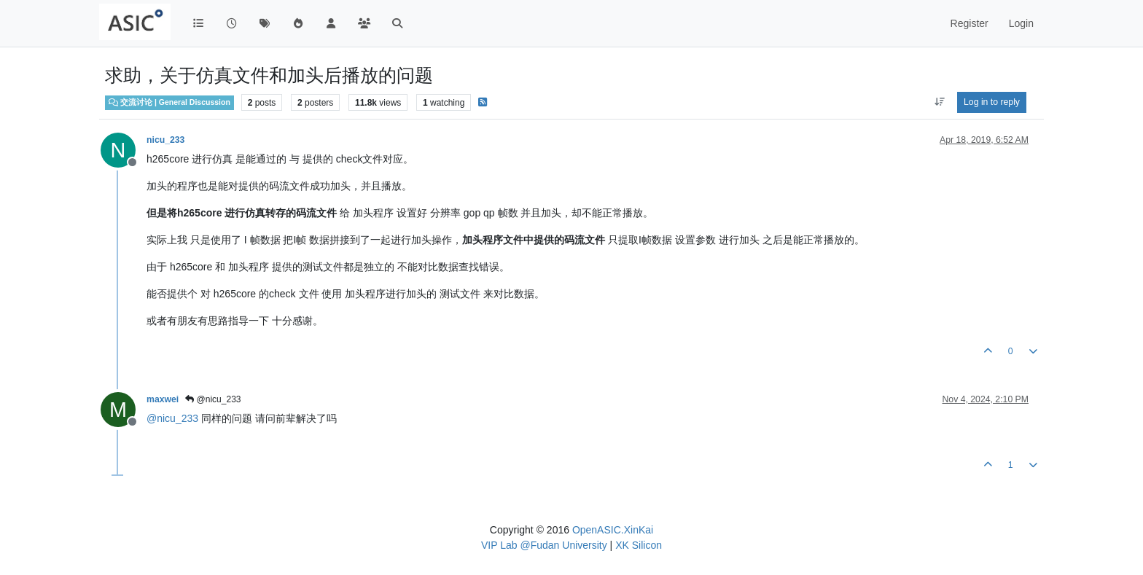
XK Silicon (638, 545)
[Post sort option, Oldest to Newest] (939, 102)
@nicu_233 (213, 399)
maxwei (163, 399)
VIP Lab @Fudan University (544, 545)
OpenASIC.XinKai (612, 530)
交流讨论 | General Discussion (169, 102)
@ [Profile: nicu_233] (172, 418)
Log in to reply (992, 102)
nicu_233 (165, 140)
